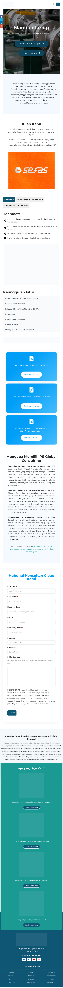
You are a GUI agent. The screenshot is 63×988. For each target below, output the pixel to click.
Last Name (12, 597)
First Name (12, 586)
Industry (11, 638)
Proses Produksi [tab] (12, 325)
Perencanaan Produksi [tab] (15, 320)
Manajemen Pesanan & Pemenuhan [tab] (21, 330)
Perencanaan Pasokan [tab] (15, 304)
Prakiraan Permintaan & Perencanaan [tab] (21, 299)
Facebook (1, 16)
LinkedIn (1, 23)
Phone (10, 618)
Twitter (1, 20)
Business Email (14, 607)
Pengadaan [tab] (10, 314)
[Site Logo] (8, 4)
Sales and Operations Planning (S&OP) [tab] (22, 309)
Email (1, 26)
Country (11, 648)
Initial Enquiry (13, 658)
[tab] (9, 199)
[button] (53, 4)
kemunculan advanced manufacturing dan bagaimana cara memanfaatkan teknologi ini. (31, 549)
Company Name (15, 628)
